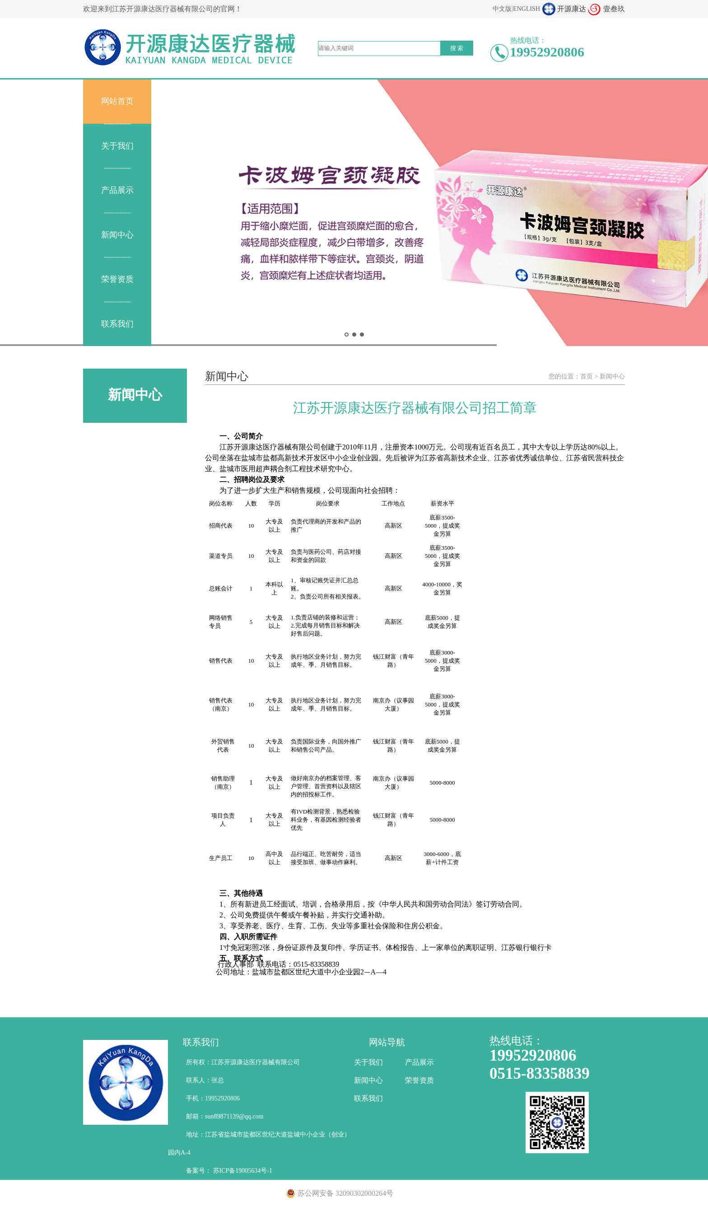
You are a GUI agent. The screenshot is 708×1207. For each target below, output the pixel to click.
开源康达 (571, 9)
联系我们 (117, 323)
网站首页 (117, 101)
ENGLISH (526, 8)
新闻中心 (117, 234)
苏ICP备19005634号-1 (242, 1170)
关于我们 (117, 145)
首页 (586, 376)
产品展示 (117, 190)
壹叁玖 (614, 9)
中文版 (502, 8)
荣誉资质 (117, 279)
